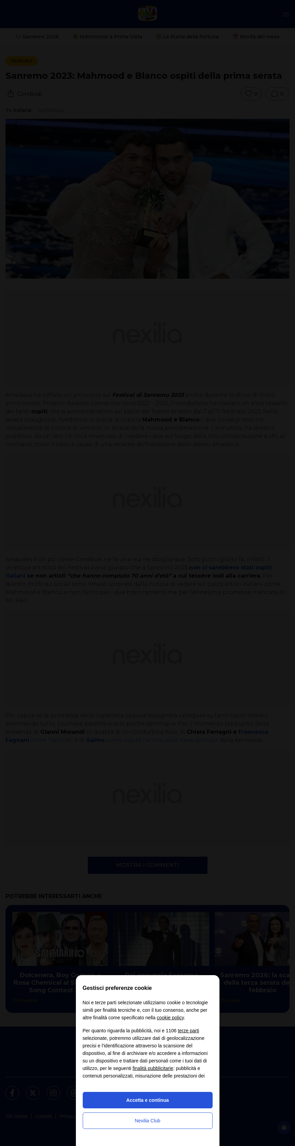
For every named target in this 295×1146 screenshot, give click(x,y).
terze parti (188, 1030)
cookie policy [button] (170, 1017)
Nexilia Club (147, 1120)
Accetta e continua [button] (147, 1100)
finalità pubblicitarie (153, 1068)
